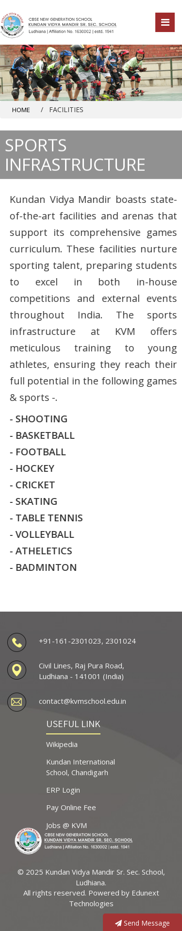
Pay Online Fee (71, 813)
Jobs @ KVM (66, 830)
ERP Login (63, 795)
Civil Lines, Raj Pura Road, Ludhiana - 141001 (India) (81, 676)
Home (21, 109)
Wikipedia (62, 749)
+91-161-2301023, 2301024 (87, 646)
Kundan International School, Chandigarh (80, 772)
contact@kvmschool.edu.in (82, 707)
